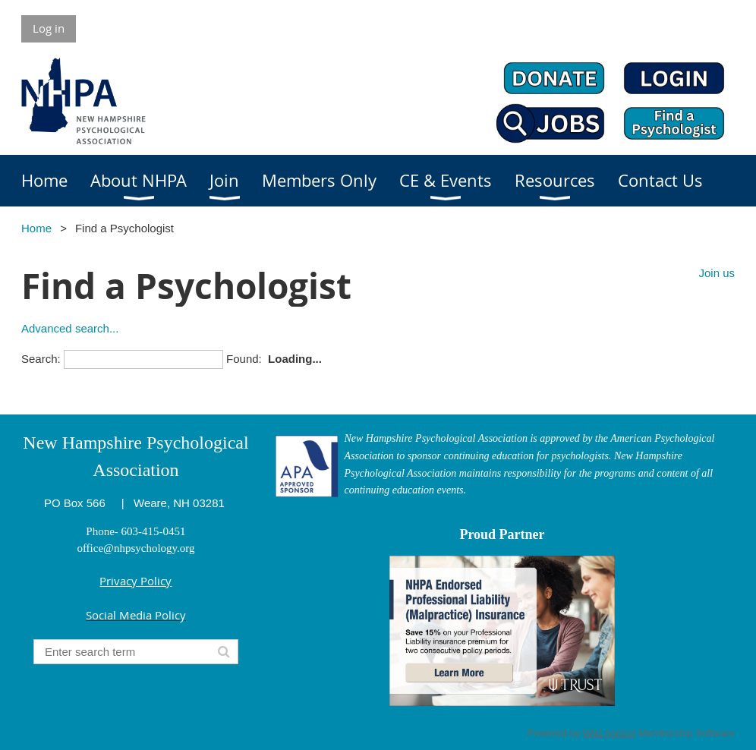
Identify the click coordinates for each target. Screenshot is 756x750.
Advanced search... (69, 328)
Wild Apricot (609, 733)
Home (36, 228)
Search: (41, 358)
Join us (716, 272)
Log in (49, 28)
